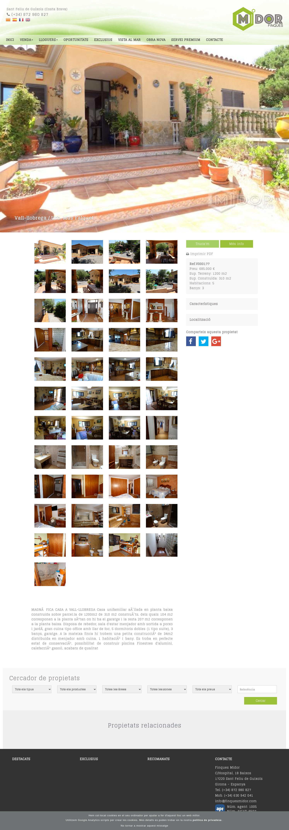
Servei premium (185, 39)
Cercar (260, 700)
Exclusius (103, 39)
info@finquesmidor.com (236, 801)
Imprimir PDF (201, 254)
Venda (26, 39)
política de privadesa (207, 820)
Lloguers (48, 39)
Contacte (214, 39)
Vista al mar (129, 39)
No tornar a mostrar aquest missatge (144, 826)
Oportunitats (76, 39)
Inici (10, 39)
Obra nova (156, 39)
